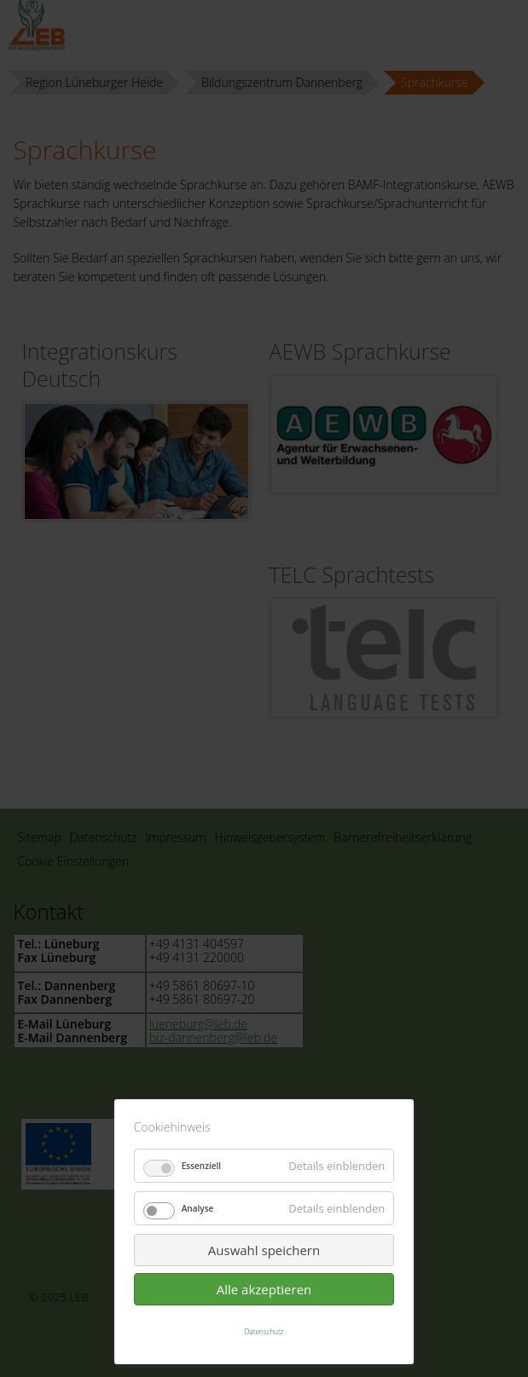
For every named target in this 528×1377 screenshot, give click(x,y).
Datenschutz (264, 1331)
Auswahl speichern (264, 1250)
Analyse (198, 1208)
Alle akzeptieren (264, 1289)
